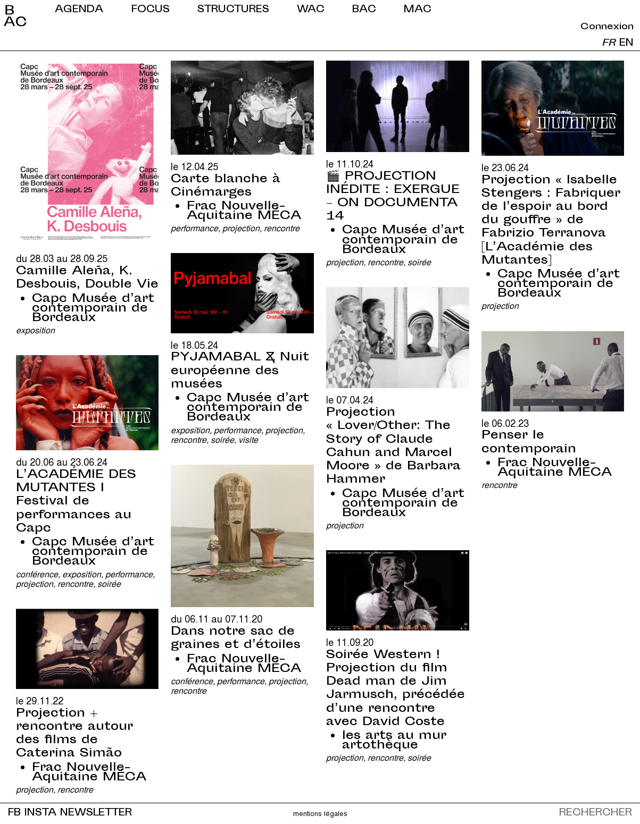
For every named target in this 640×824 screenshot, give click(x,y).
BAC (364, 10)
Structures (233, 10)
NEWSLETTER (96, 813)
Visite (248, 439)
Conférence (37, 574)
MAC (417, 10)
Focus (150, 10)
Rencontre (282, 228)
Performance (194, 228)
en (626, 43)
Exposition (35, 330)
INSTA (40, 813)
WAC (311, 10)
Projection (241, 228)
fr (609, 43)
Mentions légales (320, 813)
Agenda (79, 10)
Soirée (419, 262)
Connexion (607, 27)
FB (14, 813)
